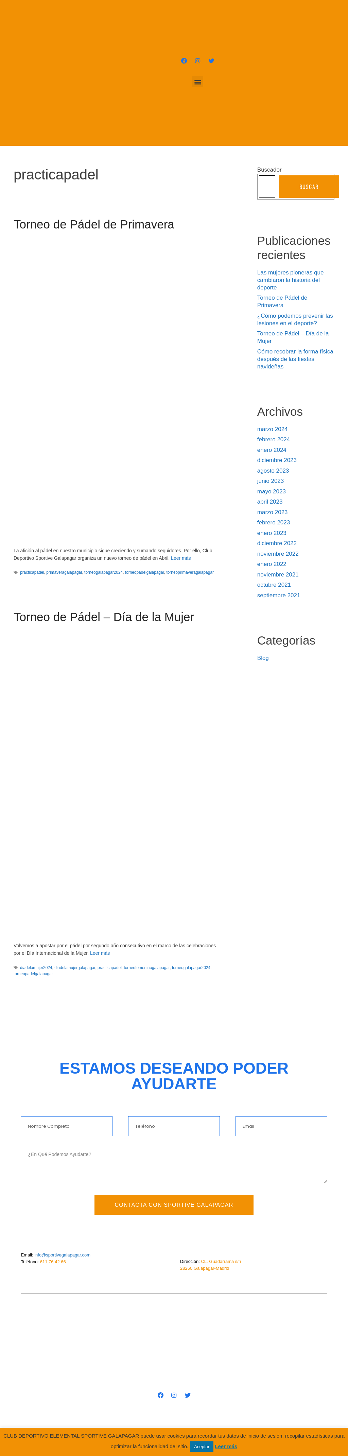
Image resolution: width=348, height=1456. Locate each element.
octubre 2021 (274, 585)
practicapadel (32, 572)
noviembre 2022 (278, 554)
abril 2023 (270, 501)
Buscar (308, 187)
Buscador (269, 170)
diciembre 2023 (277, 460)
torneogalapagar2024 (103, 572)
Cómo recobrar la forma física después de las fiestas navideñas (295, 359)
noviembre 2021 (278, 574)
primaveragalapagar (64, 572)
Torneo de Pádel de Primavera (94, 224)
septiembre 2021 (278, 595)
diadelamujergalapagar (74, 967)
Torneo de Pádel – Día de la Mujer (104, 616)
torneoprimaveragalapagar (189, 572)
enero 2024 (271, 450)
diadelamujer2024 (36, 967)
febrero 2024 (273, 439)
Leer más (181, 558)
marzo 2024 (272, 429)
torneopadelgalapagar (144, 572)
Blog (263, 658)
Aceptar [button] (201, 1446)
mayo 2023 (271, 491)
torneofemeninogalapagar (147, 967)
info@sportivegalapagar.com (62, 1254)
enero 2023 (271, 533)
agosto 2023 (273, 471)
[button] (197, 82)
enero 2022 (271, 564)
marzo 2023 (272, 512)
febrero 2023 (273, 522)
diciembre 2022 (277, 543)
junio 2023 (270, 481)
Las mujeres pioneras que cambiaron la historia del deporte (290, 280)
